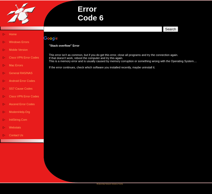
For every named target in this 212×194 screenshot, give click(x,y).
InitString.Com (18, 119)
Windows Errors (19, 42)
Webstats (15, 127)
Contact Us (16, 135)
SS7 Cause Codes (21, 88)
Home (13, 34)
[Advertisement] (128, 120)
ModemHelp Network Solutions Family (110, 184)
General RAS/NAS (20, 73)
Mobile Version (18, 49)
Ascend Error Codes (22, 104)
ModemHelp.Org (19, 111)
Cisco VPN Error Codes (24, 57)
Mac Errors (16, 65)
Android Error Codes (22, 80)
